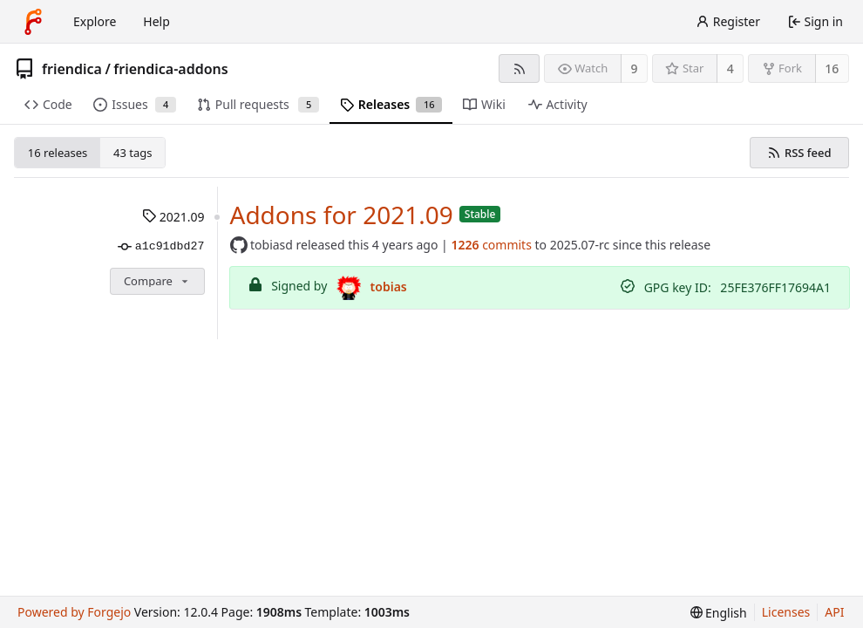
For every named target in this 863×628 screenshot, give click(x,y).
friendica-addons (170, 69)
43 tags (132, 152)
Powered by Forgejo (74, 612)
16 (832, 68)
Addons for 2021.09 (341, 214)
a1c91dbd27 (161, 247)
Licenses (786, 612)
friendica (72, 69)
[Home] (33, 22)
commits (491, 244)
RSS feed (799, 152)
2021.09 (173, 216)
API (834, 612)
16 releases (57, 152)
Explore (94, 21)
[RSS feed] (519, 68)
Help (156, 21)
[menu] (718, 612)
